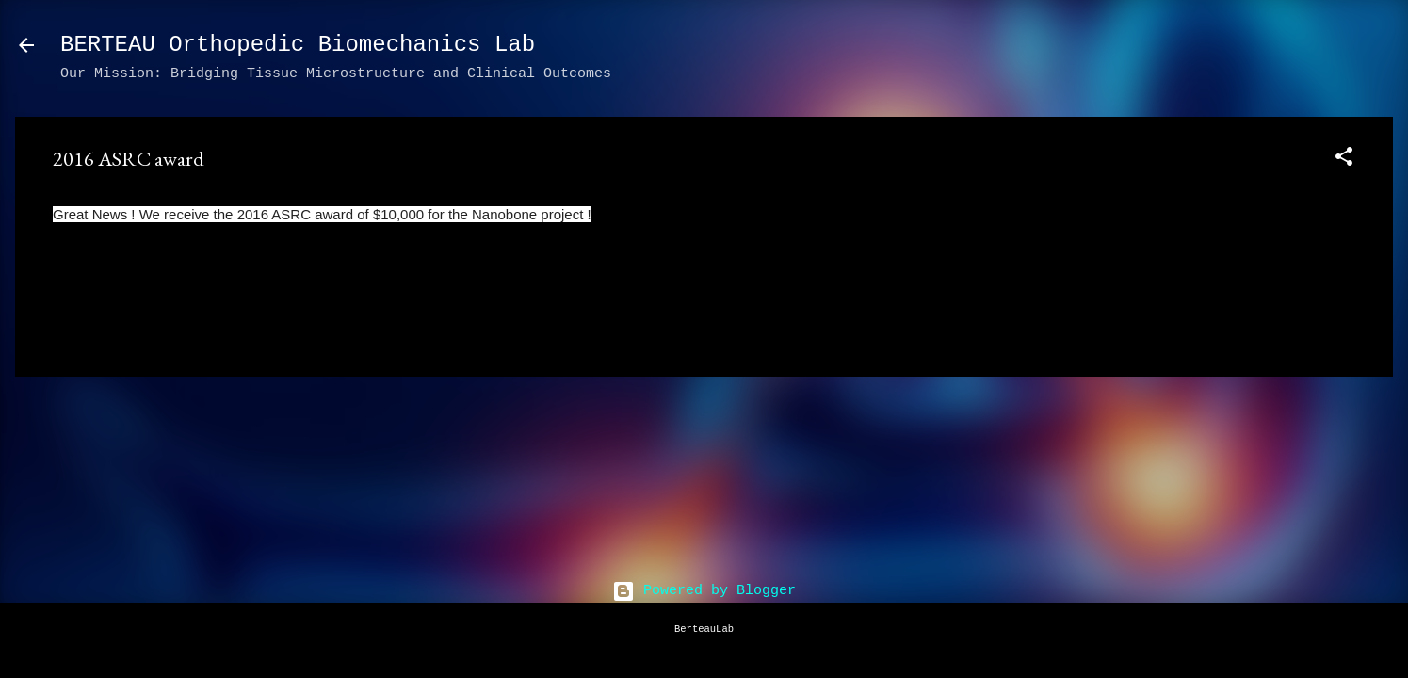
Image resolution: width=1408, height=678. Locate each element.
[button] (1344, 160)
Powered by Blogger (704, 591)
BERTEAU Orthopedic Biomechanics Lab (297, 44)
